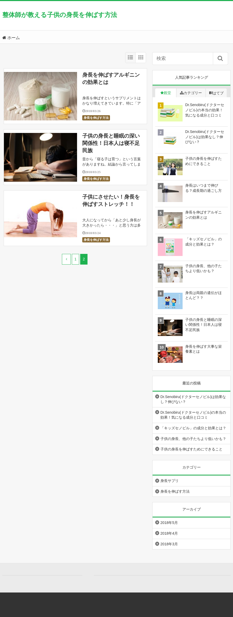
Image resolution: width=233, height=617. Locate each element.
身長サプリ (169, 481)
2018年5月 (169, 523)
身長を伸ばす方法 (96, 118)
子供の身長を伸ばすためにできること (191, 449)
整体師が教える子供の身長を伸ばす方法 (59, 14)
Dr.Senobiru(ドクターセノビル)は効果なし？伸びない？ (193, 399)
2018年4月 (169, 533)
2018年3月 (169, 544)
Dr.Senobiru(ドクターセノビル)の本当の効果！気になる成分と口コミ (193, 415)
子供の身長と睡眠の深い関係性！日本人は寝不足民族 (111, 143)
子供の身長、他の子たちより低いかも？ (193, 439)
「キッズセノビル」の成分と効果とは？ (193, 428)
